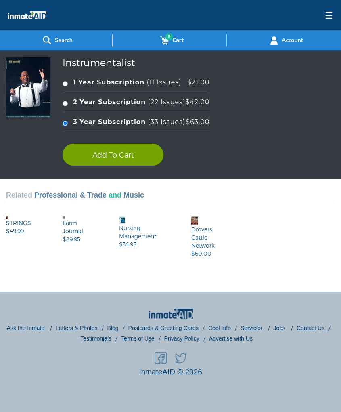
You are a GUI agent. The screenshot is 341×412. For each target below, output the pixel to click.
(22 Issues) (136, 102)
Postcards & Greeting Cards (163, 328)
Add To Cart (113, 154)
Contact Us (310, 328)
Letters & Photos (77, 328)
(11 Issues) (136, 82)
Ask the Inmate (26, 328)
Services (252, 328)
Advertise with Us (231, 338)
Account (285, 40)
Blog (113, 328)
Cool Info (219, 328)
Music (133, 195)
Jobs (280, 328)
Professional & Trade (70, 195)
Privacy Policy (181, 338)
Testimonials (95, 338)
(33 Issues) (136, 122)
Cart (170, 40)
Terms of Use (137, 338)
